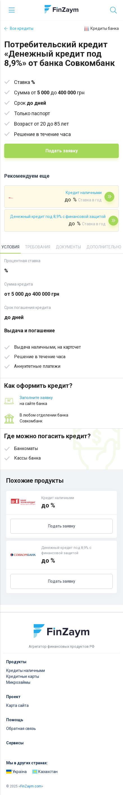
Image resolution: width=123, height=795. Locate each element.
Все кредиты (18, 28)
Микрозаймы (18, 682)
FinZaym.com (31, 786)
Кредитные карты (22, 676)
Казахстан (45, 771)
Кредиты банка (102, 28)
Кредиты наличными (25, 670)
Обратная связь (21, 728)
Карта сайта (17, 705)
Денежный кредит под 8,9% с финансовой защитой (58, 216)
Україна (16, 771)
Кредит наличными (84, 192)
